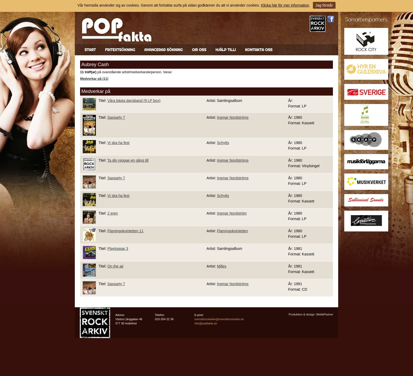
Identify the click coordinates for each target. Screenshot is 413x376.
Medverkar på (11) (94, 79)
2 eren (112, 213)
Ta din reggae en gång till (127, 160)
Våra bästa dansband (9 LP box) (133, 100)
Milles (222, 266)
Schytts (223, 143)
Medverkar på (95, 91)
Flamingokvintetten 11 (125, 231)
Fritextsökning (120, 49)
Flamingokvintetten (232, 231)
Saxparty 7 (116, 117)
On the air (115, 266)
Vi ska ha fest (118, 143)
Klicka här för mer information (285, 5)
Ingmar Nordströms (233, 117)
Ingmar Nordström (232, 213)
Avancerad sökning (163, 49)
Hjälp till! (225, 49)
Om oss (199, 49)
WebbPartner (324, 314)
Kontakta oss (258, 49)
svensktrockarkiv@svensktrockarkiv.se (219, 319)
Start (90, 49)
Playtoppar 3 (117, 248)
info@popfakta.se (205, 323)
